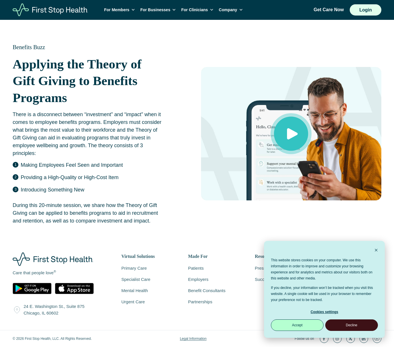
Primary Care (134, 268)
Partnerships (200, 301)
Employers (198, 279)
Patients (196, 268)
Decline (351, 325)
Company (230, 9)
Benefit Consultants (206, 290)
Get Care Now (329, 9)
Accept (297, 325)
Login (365, 9)
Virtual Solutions (138, 256)
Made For (198, 256)
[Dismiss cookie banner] (376, 251)
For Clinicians (197, 9)
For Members (119, 9)
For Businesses (157, 9)
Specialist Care (135, 279)
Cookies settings (324, 312)
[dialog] (324, 289)
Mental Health (134, 290)
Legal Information (193, 339)
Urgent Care (133, 301)
